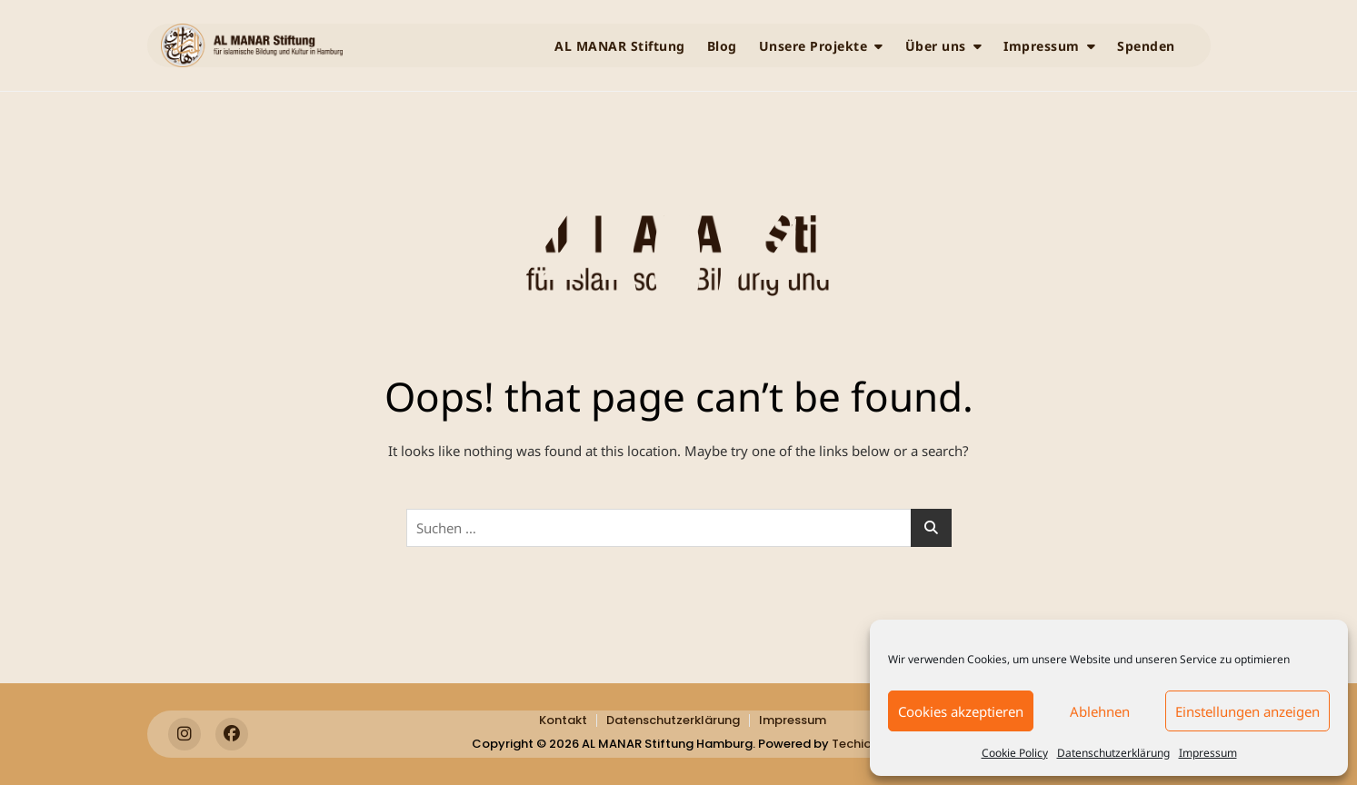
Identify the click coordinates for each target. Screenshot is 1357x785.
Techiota (858, 743)
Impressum (1208, 752)
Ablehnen (1100, 711)
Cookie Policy (1015, 752)
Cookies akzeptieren (960, 711)
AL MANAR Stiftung (619, 46)
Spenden (1146, 46)
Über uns (935, 46)
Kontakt (563, 720)
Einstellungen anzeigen (1247, 711)
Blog (722, 46)
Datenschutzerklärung (1113, 752)
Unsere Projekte (813, 46)
